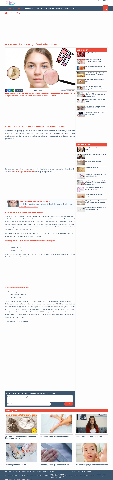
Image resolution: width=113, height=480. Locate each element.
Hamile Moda (29, 8)
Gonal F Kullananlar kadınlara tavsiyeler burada (94, 195)
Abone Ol (67, 90)
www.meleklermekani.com (12, 479)
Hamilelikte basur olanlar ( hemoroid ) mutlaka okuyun (93, 60)
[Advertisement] (56, 27)
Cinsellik (59, 8)
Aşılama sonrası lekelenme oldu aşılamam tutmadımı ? (95, 107)
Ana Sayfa (11, 8)
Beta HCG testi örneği (91, 168)
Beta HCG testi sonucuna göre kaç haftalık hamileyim (95, 175)
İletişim (84, 471)
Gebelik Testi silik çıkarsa (93, 161)
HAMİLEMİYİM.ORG (56, 477)
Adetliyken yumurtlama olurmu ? (95, 66)
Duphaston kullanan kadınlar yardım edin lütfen (94, 188)
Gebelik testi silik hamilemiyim (46, 476)
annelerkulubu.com (26, 479)
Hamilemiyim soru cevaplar (97, 476)
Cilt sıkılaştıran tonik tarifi (15, 465)
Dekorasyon (49, 8)
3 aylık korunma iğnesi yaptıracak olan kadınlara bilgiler (95, 208)
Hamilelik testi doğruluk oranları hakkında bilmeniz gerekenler (95, 73)
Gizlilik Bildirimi (76, 471)
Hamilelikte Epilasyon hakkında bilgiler (55, 436)
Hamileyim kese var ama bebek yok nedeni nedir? (94, 113)
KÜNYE (89, 471)
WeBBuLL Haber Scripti (102, 474)
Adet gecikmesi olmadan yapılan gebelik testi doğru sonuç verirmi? (95, 201)
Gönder (69, 404)
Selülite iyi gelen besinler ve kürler (95, 154)
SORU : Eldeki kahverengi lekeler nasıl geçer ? (35, 201)
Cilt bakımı (19, 90)
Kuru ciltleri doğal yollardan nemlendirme (91, 465)
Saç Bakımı (50, 471)
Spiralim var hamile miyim (81, 476)
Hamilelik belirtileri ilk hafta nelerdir (15, 476)
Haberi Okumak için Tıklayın (28, 207)
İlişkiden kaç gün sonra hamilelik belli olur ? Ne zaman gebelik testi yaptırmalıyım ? (95, 94)
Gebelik (39, 8)
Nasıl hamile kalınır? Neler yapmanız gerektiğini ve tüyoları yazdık (95, 87)
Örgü (74, 8)
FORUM (20, 8)
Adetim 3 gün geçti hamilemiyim (64, 476)
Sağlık (67, 8)
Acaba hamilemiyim (31, 476)
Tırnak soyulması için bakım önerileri (54, 465)
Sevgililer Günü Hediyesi (15, 13)
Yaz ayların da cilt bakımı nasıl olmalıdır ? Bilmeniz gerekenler (21, 437)
